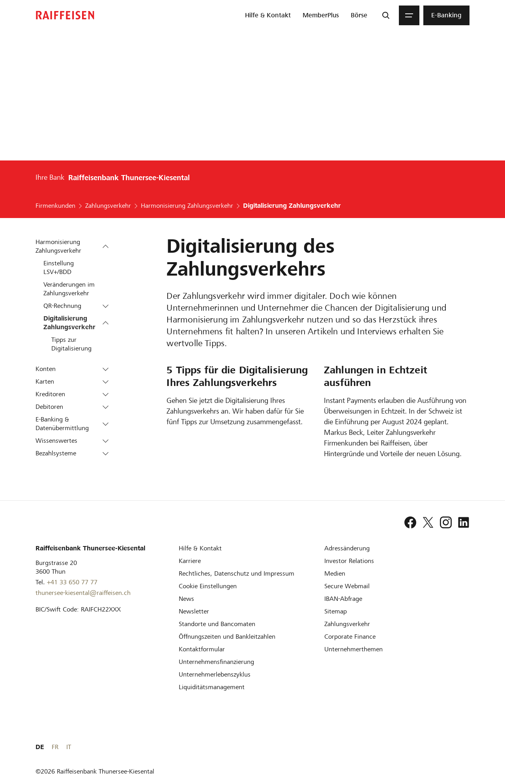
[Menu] (409, 15)
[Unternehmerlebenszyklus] (215, 674)
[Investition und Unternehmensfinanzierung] (216, 662)
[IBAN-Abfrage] (343, 598)
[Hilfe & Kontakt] (200, 548)
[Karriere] (190, 561)
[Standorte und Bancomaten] (217, 624)
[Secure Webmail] (347, 586)
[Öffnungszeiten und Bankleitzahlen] (227, 636)
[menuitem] (268, 15)
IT (467, 747)
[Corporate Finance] (350, 636)
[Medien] (334, 573)
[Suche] (386, 15)
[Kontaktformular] (202, 649)
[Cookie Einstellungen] (208, 586)
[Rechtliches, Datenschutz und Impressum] (236, 573)
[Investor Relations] (349, 561)
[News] (186, 598)
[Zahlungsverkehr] (347, 624)
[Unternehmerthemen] (353, 649)
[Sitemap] (335, 611)
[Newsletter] (194, 611)
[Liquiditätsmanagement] (212, 687)
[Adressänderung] (347, 548)
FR (453, 747)
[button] (105, 246)
